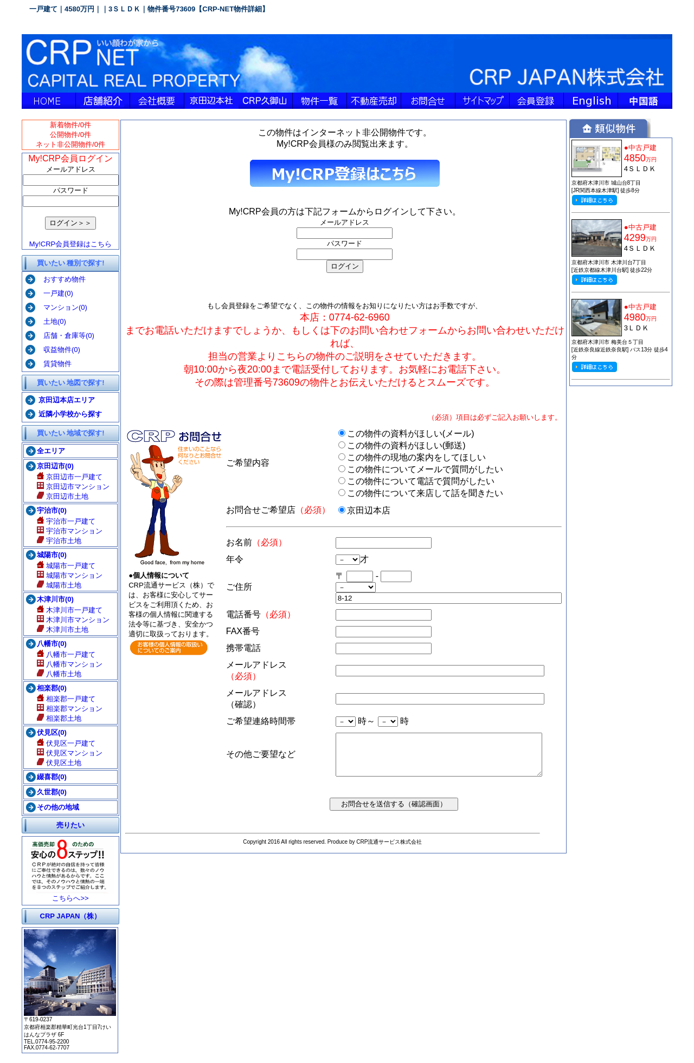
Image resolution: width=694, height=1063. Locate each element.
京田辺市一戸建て (67, 477)
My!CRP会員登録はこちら (68, 244)
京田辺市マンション (71, 486)
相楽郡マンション (67, 709)
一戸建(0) (52, 293)
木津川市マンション (71, 620)
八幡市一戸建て (64, 654)
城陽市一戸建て (64, 566)
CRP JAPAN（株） (68, 916)
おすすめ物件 (58, 279)
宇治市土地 (57, 541)
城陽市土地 (57, 585)
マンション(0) (59, 307)
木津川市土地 (60, 629)
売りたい (68, 825)
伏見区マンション (67, 753)
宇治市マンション (67, 531)
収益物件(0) (56, 349)
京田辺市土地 (60, 496)
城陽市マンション (67, 575)
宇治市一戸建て (64, 521)
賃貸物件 (51, 364)
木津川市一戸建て (67, 610)
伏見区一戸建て (64, 743)
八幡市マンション (67, 664)
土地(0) (49, 321)
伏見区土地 (57, 763)
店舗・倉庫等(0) (63, 335)
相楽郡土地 (57, 718)
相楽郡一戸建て (64, 699)
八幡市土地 (57, 674)
